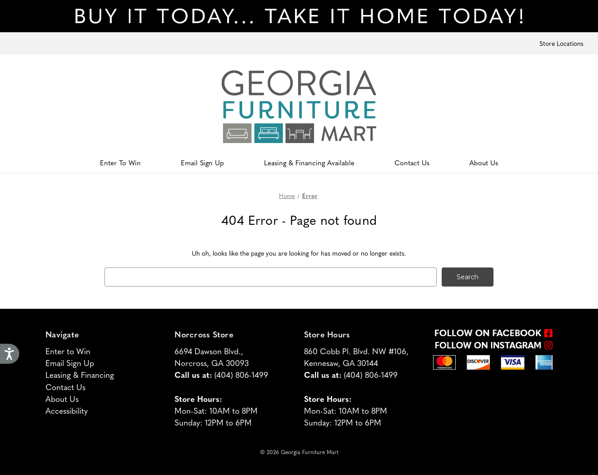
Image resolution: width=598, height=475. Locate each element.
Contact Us (411, 162)
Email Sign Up (202, 162)
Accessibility (66, 410)
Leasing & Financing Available (309, 162)
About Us (483, 162)
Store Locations (561, 43)
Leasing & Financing (79, 374)
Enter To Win (120, 162)
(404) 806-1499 (241, 374)
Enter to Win (67, 350)
